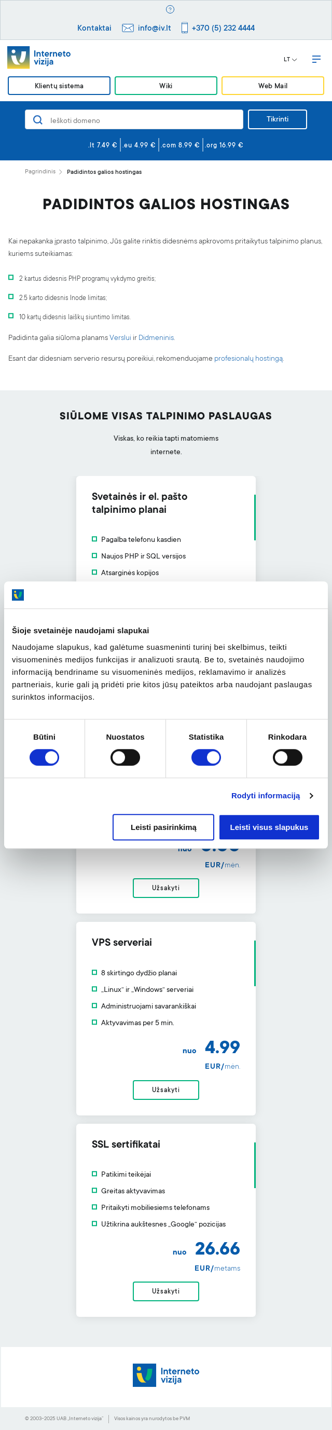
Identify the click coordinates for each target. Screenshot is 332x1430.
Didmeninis (156, 338)
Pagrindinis (40, 172)
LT (290, 60)
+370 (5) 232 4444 (223, 28)
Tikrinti (277, 120)
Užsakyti (165, 888)
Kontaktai (94, 28)
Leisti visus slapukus (269, 827)
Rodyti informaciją (265, 796)
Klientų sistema (59, 86)
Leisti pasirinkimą (164, 827)
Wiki (165, 86)
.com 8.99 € (180, 145)
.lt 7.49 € (103, 145)
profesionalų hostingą (248, 359)
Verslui (120, 338)
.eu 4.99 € (139, 145)
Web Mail (272, 86)
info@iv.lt (154, 28)
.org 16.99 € (224, 145)
